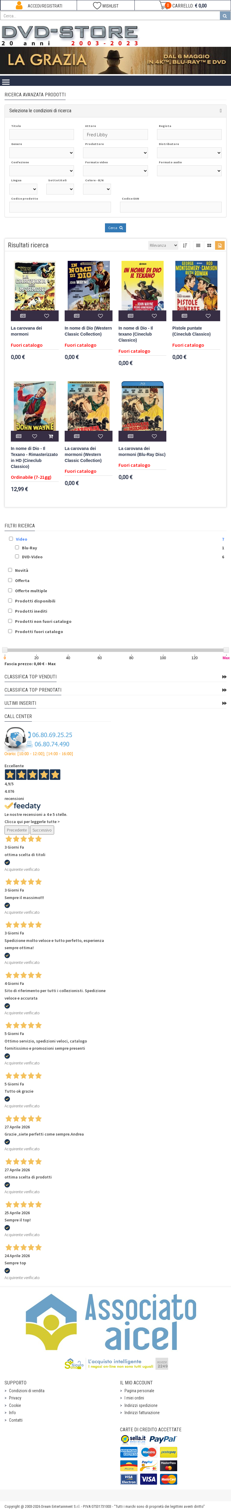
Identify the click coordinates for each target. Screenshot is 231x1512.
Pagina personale (139, 1390)
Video (21, 539)
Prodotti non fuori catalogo (43, 621)
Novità (21, 570)
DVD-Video (32, 557)
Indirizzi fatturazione (142, 1412)
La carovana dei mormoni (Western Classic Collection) (83, 454)
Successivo (42, 830)
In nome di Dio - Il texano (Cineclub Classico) (136, 334)
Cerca (115, 227)
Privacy (15, 1398)
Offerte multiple (31, 590)
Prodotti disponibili (35, 601)
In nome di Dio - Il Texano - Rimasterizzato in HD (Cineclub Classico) (34, 457)
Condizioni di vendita (27, 1390)
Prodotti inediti (31, 611)
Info (12, 1412)
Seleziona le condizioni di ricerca (40, 110)
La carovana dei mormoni (26, 331)
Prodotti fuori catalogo (39, 631)
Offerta (22, 580)
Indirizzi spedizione (141, 1405)
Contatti (16, 1420)
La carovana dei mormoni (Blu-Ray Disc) (142, 451)
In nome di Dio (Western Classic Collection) (88, 331)
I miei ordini (134, 1398)
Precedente (17, 830)
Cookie (15, 1405)
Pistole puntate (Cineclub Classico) (191, 331)
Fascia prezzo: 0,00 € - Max (30, 663)
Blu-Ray (29, 548)
